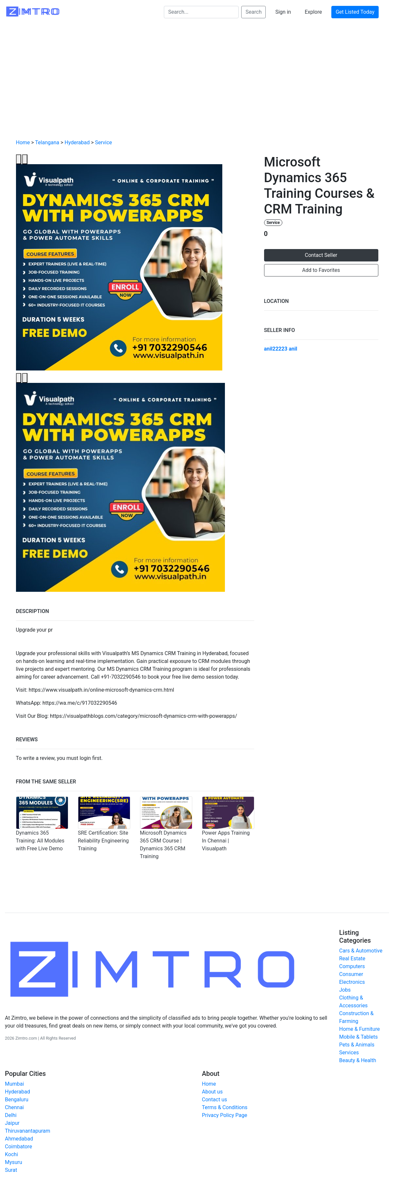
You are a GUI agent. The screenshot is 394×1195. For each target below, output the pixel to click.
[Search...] (201, 12)
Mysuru (13, 1162)
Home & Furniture (359, 1029)
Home (23, 142)
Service (103, 142)
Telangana (47, 142)
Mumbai (14, 1084)
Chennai (14, 1107)
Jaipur (12, 1123)
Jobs (345, 990)
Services (349, 1052)
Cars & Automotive (360, 951)
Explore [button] (313, 12)
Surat (11, 1170)
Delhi (11, 1115)
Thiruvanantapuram (27, 1131)
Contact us (214, 1099)
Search (253, 12)
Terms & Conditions (225, 1107)
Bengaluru (16, 1099)
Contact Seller (321, 255)
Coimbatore (18, 1146)
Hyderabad (77, 142)
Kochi (11, 1154)
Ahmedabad (19, 1139)
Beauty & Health (357, 1060)
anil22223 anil (280, 349)
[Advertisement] (197, 85)
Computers (352, 966)
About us (212, 1092)
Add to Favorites (321, 270)
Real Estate (352, 958)
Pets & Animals (356, 1045)
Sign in (283, 12)
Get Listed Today (355, 12)
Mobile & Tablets (358, 1037)
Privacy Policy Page (224, 1115)
